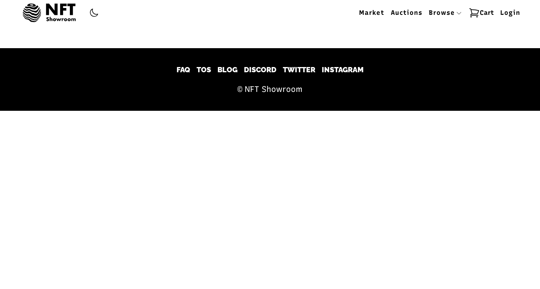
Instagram (342, 69)
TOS (204, 69)
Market (371, 12)
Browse (445, 12)
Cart (481, 12)
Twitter (299, 69)
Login (510, 12)
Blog (227, 69)
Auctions (406, 12)
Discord (260, 69)
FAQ (183, 69)
